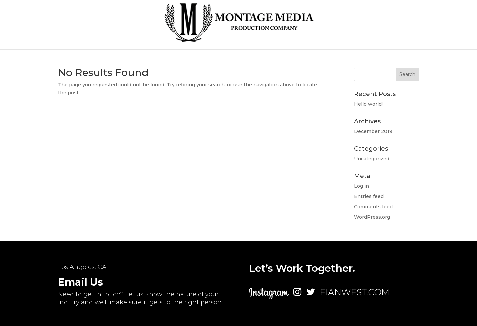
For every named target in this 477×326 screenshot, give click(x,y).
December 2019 (373, 131)
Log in (361, 186)
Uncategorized (371, 159)
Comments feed (373, 207)
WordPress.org (372, 217)
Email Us (80, 282)
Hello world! (368, 104)
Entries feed (369, 196)
